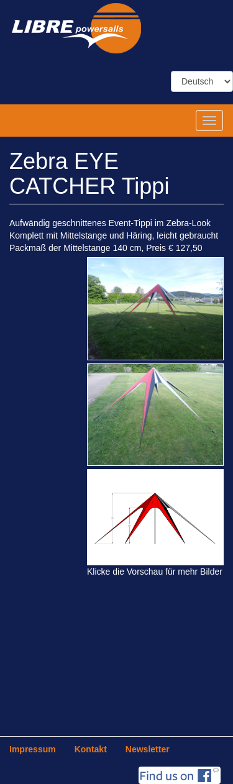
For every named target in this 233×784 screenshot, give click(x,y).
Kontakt (91, 749)
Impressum (32, 749)
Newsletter (148, 749)
